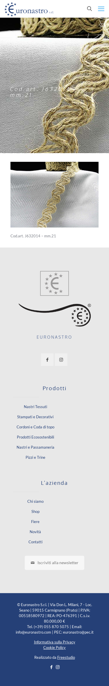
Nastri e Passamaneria (35, 447)
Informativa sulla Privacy (54, 642)
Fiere (35, 521)
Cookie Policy (54, 647)
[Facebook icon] (51, 667)
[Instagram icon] (58, 667)
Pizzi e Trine (35, 457)
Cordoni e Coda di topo (35, 427)
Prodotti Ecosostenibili (35, 437)
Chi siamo (35, 501)
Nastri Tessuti (35, 406)
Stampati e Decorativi (35, 416)
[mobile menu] (101, 9)
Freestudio (66, 657)
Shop (35, 511)
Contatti (35, 542)
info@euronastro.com (33, 632)
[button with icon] (47, 359)
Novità (35, 531)
